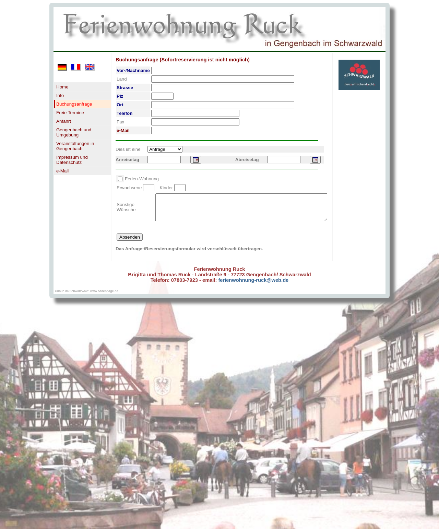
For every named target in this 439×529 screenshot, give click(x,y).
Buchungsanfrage (74, 104)
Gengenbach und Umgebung (73, 132)
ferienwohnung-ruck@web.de (252, 285)
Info (60, 95)
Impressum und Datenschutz (72, 160)
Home (62, 86)
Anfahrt (63, 121)
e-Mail (62, 170)
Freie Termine (70, 112)
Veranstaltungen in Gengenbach (75, 146)
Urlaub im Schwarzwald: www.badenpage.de (86, 296)
